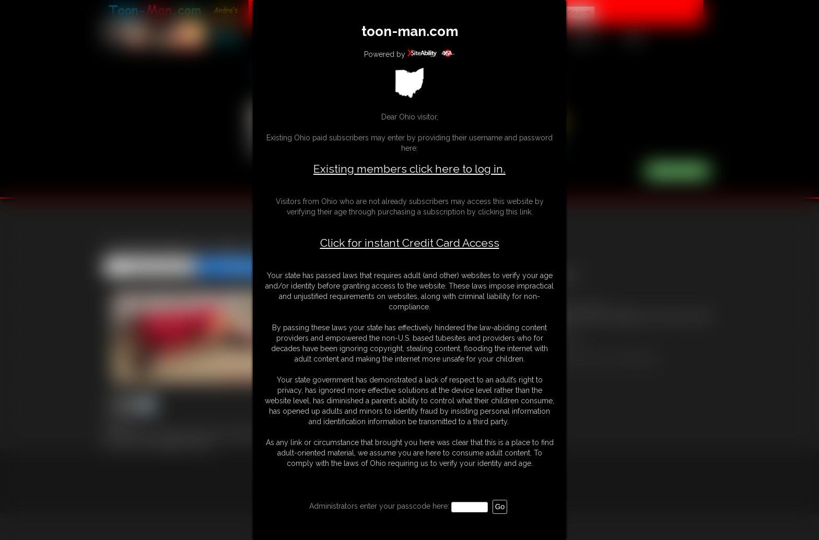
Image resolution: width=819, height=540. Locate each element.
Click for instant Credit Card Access (409, 243)
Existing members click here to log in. (409, 168)
